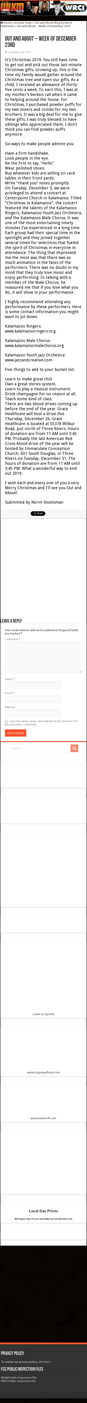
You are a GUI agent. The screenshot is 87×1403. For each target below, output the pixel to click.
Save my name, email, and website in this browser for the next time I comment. (41, 722)
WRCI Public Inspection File (18, 1381)
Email (9, 693)
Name (10, 679)
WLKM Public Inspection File (19, 1377)
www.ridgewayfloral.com (43, 1052)
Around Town (23, 22)
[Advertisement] (43, 570)
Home (5, 22)
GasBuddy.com (63, 1218)
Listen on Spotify (43, 980)
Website (10, 707)
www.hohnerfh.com (43, 1118)
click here (44, 1361)
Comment (12, 639)
